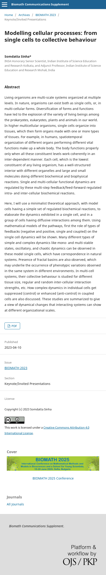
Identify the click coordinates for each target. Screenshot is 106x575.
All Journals (15, 504)
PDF (14, 326)
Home (9, 15)
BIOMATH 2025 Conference (53, 478)
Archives (24, 15)
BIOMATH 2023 (45, 15)
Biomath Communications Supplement (40, 4)
